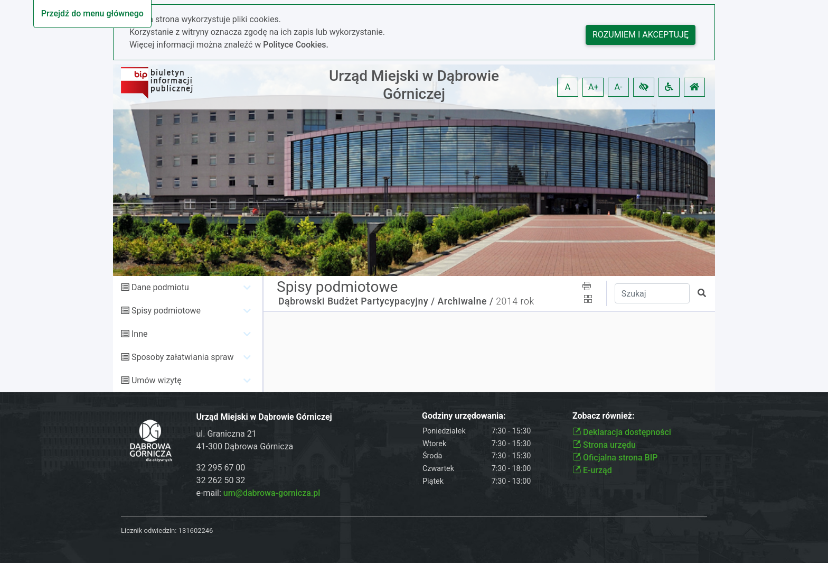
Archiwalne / (466, 301)
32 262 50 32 (221, 480)
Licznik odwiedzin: (148, 530)
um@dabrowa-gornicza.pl (272, 493)
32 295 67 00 (221, 468)
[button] (643, 87)
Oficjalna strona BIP (614, 458)
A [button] (567, 87)
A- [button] (619, 87)
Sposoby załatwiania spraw (182, 357)
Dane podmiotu (160, 287)
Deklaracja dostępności (621, 432)
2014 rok (515, 301)
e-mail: (258, 493)
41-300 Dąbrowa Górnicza (245, 446)
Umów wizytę (156, 380)
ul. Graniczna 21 (226, 434)
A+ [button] (593, 87)
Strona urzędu (604, 445)
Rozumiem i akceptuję (640, 35)
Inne (139, 334)
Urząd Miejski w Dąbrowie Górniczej (414, 85)
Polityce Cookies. (295, 45)
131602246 (195, 530)
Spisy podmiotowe (166, 311)
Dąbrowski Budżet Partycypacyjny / (356, 301)
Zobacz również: (603, 416)
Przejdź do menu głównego (92, 13)
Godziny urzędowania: (463, 416)
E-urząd (592, 470)
